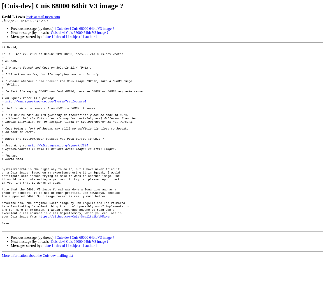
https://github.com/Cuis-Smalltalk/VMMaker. (76, 251)
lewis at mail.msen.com (43, 17)
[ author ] (90, 37)
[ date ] (48, 37)
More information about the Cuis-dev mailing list (37, 292)
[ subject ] (75, 37)
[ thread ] (60, 37)
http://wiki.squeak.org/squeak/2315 (58, 166)
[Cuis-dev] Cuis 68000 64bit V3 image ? (84, 28)
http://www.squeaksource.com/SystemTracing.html (45, 113)
